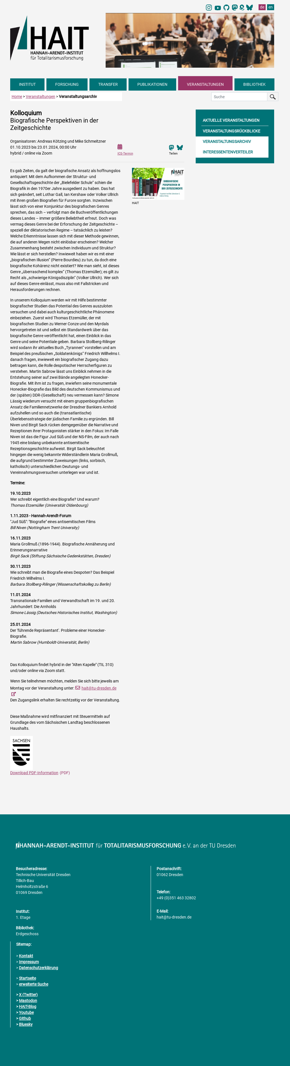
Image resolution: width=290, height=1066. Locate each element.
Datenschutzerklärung (38, 968)
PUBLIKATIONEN (152, 84)
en (270, 7)
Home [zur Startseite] (17, 96)
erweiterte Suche (33, 984)
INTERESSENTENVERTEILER (228, 152)
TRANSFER (108, 84)
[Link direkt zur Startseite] (55, 37)
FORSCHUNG (67, 84)
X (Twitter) (28, 994)
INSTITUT (27, 84)
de (262, 7)
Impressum (29, 962)
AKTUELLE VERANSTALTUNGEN (231, 120)
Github (25, 1018)
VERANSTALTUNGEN (205, 84)
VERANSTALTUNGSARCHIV (227, 141)
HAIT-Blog (27, 1006)
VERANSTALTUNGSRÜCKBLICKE (231, 131)
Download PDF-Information (34, 772)
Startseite (27, 978)
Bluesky (26, 1024)
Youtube (26, 1012)
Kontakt (26, 956)
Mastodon (28, 1000)
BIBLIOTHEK (254, 84)
